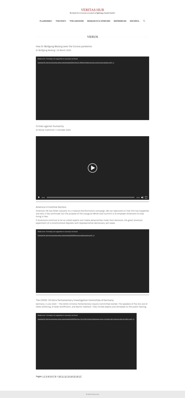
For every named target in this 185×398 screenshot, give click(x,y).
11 (62, 376)
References (120, 21)
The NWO (61, 21)
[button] (144, 21)
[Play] (39, 197)
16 (77, 376)
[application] (92, 88)
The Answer (76, 21)
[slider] (91, 197)
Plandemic (46, 21)
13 (68, 376)
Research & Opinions (98, 21)
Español (134, 21)
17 (80, 376)
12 (65, 376)
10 (59, 376)
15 (74, 376)
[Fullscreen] (146, 197)
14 (71, 376)
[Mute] (142, 197)
